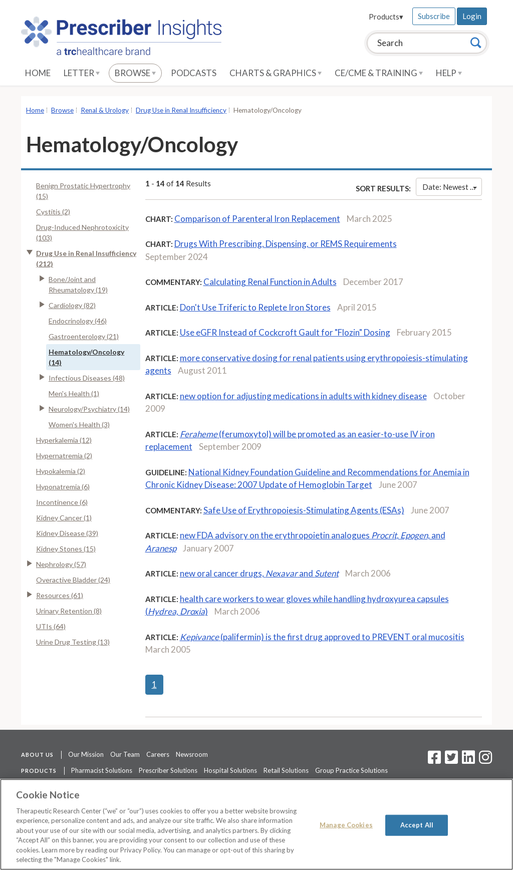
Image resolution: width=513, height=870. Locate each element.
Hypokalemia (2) (60, 471)
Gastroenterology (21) (84, 336)
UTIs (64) (51, 626)
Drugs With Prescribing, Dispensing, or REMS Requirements (285, 243)
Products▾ (386, 16)
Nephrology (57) (61, 564)
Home (38, 73)
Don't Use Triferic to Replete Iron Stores (255, 307)
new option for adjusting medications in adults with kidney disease (303, 396)
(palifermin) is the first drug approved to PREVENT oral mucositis (322, 637)
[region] (256, 824)
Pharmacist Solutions (101, 770)
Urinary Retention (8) (69, 611)
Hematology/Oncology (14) (86, 357)
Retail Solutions (286, 770)
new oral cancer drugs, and (259, 573)
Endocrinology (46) (78, 321)
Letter (82, 73)
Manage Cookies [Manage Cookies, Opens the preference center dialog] (346, 825)
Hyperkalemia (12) (64, 440)
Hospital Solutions (230, 770)
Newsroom (192, 754)
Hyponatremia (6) (63, 486)
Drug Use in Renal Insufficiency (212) (86, 258)
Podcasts (193, 73)
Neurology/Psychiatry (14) (89, 409)
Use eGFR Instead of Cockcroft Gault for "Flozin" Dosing (285, 332)
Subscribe (434, 16)
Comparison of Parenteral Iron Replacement (257, 218)
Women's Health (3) (79, 424)
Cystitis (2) (53, 211)
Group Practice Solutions (351, 770)
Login (471, 16)
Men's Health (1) (74, 393)
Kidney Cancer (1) (64, 517)
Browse (135, 73)
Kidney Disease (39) (67, 533)
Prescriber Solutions (168, 770)
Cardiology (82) (72, 305)
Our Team (125, 754)
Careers (157, 754)
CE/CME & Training (379, 73)
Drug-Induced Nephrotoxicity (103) (82, 232)
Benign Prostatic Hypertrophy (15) (83, 190)
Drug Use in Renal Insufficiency (181, 110)
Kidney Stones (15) (66, 548)
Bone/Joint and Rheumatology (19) (78, 284)
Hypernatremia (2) (64, 455)
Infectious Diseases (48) (87, 378)
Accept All (416, 825)
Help (449, 73)
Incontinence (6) (62, 502)
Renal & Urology (105, 110)
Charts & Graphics (275, 73)
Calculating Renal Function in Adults (270, 281)
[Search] (476, 43)
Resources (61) (59, 595)
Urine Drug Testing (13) (73, 642)
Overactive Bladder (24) (73, 579)
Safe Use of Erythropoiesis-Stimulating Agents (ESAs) (303, 510)
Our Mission (86, 754)
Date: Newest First (452, 186)
